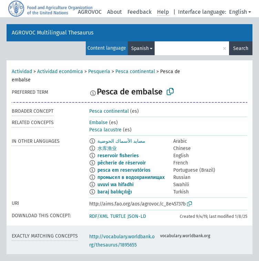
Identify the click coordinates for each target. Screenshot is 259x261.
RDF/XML (98, 216)
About (114, 12)
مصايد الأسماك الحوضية (121, 141)
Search (240, 48)
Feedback (139, 12)
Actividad (22, 71)
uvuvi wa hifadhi (115, 185)
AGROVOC (90, 12)
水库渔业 (107, 148)
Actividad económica (60, 71)
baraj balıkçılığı (114, 192)
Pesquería (99, 71)
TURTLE (118, 216)
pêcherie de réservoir (121, 163)
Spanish (140, 48)
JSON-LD (136, 216)
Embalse (98, 123)
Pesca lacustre (105, 130)
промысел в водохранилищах (131, 177)
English (238, 12)
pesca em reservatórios (124, 170)
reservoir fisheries (118, 156)
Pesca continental (135, 71)
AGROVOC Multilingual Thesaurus (52, 32)
